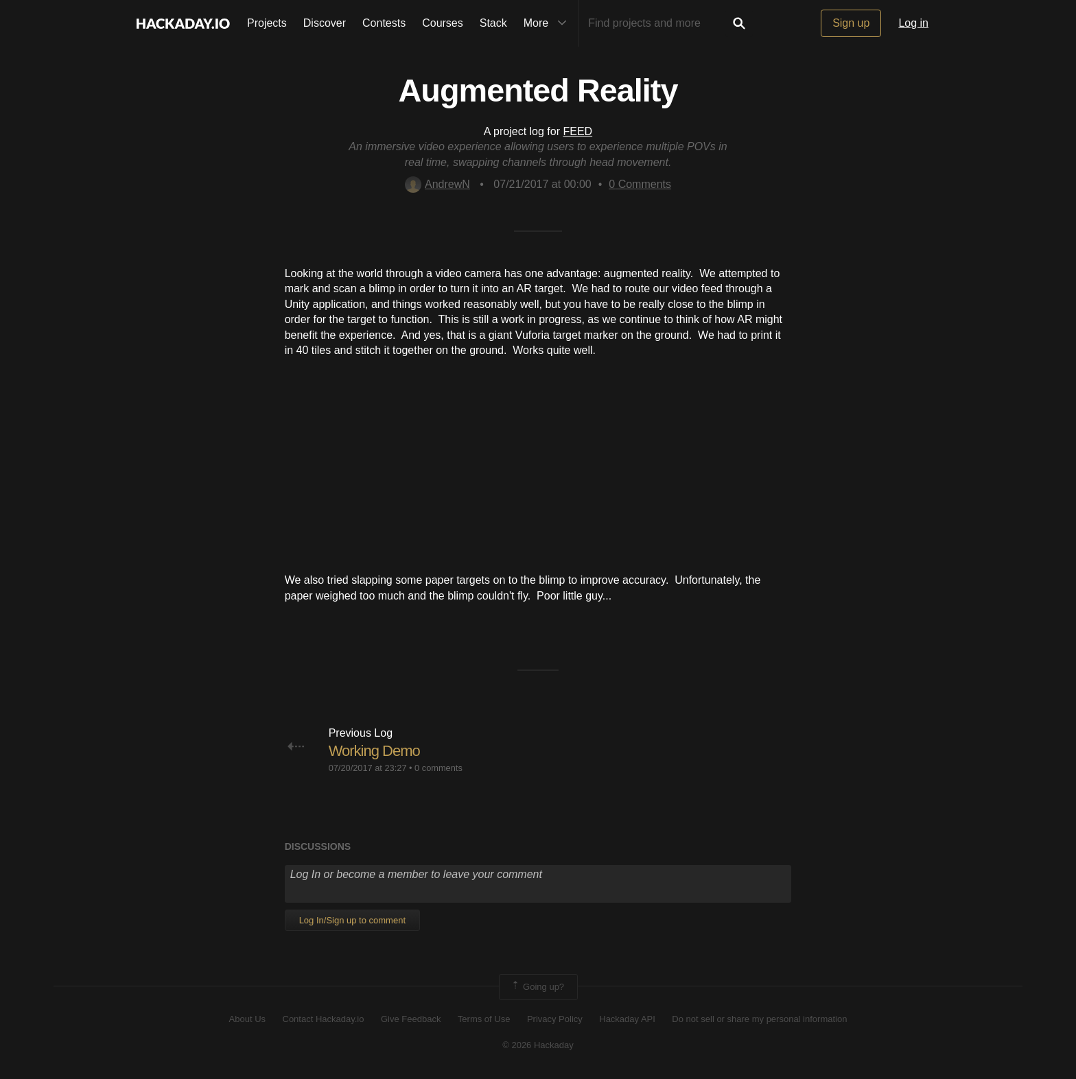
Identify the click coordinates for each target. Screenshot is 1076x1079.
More (548, 23)
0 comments (438, 768)
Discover (324, 23)
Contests (384, 23)
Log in (913, 23)
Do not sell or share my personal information (759, 1019)
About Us (247, 1019)
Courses (442, 23)
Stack (493, 23)
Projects (267, 23)
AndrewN (437, 184)
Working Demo (374, 750)
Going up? (537, 987)
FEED (577, 131)
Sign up (850, 23)
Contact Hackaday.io (323, 1019)
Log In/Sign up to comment (352, 920)
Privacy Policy (555, 1019)
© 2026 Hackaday (538, 1045)
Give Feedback (411, 1019)
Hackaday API (627, 1019)
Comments (640, 184)
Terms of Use (484, 1019)
